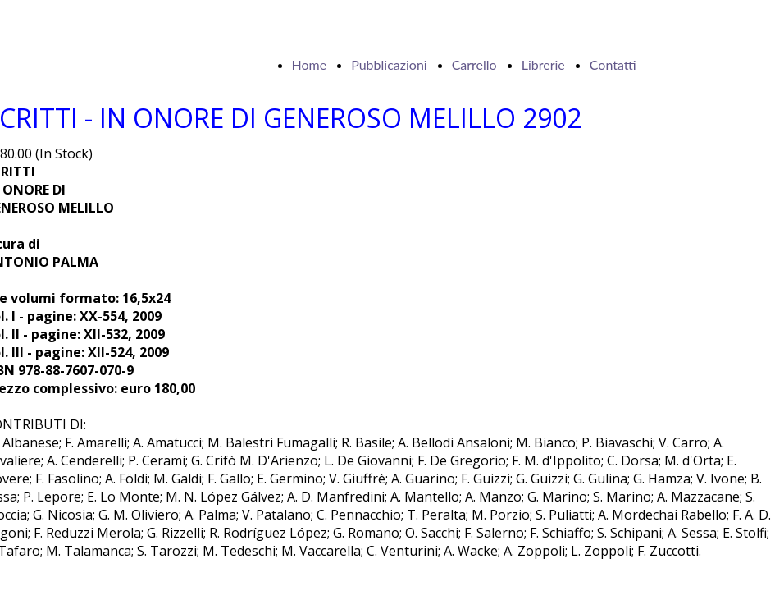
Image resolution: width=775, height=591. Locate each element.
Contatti (613, 64)
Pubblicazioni (389, 64)
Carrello (474, 64)
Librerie (543, 64)
